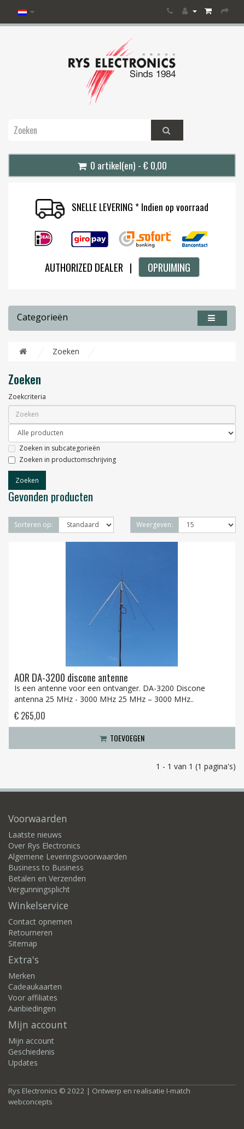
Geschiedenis (31, 1051)
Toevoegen (122, 738)
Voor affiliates (32, 997)
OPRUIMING (169, 267)
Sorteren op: (33, 524)
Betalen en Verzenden (47, 878)
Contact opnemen (40, 921)
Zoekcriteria (27, 396)
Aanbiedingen (32, 1008)
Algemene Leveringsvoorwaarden (67, 856)
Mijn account (31, 1041)
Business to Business (46, 867)
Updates (23, 1062)
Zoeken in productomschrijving (62, 459)
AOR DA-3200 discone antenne (71, 677)
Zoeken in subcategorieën (54, 448)
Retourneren (30, 932)
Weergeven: (154, 524)
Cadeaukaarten (35, 986)
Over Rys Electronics (44, 845)
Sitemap (22, 943)
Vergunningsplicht (39, 889)
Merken (21, 975)
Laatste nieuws (35, 834)
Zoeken (66, 351)
